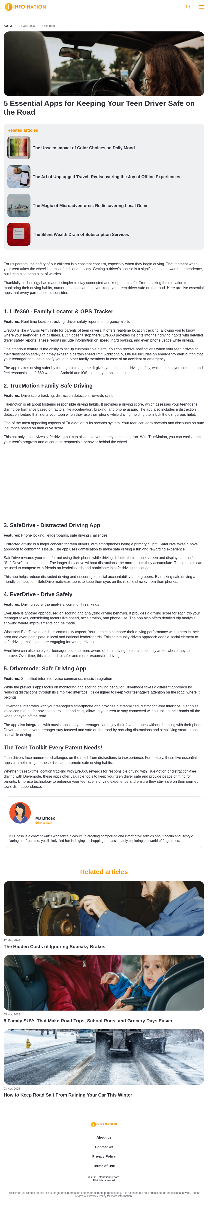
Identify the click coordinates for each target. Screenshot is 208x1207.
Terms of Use (104, 1166)
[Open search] (188, 7)
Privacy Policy (104, 1156)
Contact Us (104, 1147)
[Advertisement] (104, 482)
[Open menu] (201, 7)
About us (104, 1137)
